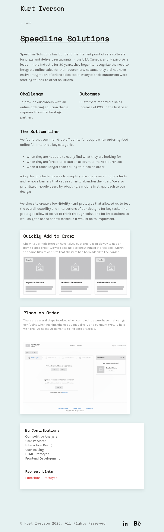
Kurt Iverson (42, 8)
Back (27, 23)
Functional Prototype (41, 478)
